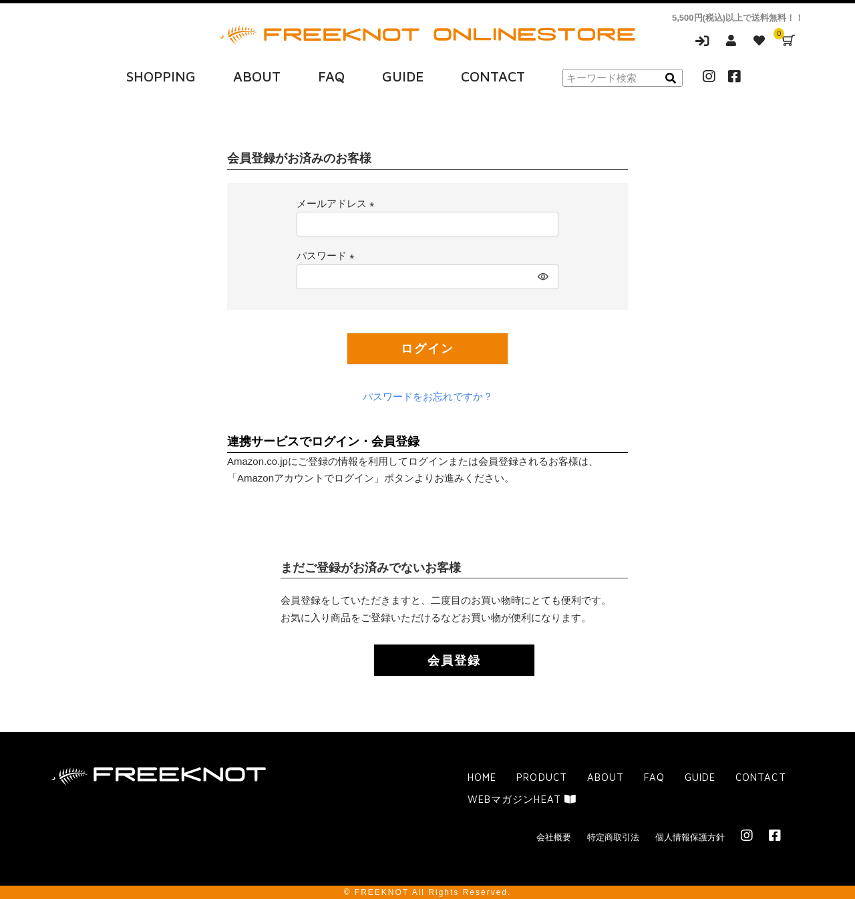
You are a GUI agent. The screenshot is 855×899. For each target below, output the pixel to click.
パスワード (328, 254)
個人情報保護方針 (690, 837)
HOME (482, 776)
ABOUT (257, 75)
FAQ (331, 75)
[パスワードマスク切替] (542, 275)
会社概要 (553, 837)
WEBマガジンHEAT (522, 799)
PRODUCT (541, 776)
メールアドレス (338, 202)
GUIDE (402, 75)
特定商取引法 (613, 837)
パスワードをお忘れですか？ (428, 395)
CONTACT (493, 75)
